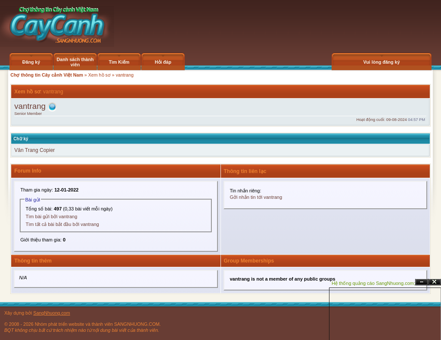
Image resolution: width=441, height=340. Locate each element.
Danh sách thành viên (75, 62)
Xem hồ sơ (99, 74)
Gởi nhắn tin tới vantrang (256, 197)
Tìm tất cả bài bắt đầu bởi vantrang (62, 224)
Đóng (434, 282)
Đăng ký (31, 62)
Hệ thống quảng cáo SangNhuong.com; (373, 283)
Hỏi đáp (163, 62)
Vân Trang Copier (34, 150)
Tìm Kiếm (119, 62)
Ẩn (421, 282)
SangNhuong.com (51, 312)
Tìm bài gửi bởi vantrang (52, 216)
